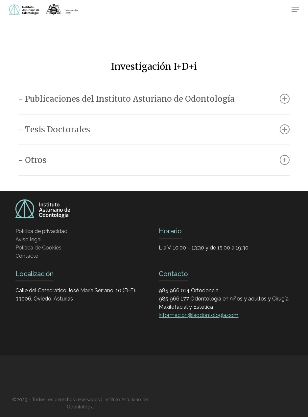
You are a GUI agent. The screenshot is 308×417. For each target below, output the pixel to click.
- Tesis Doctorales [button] (153, 129)
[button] (295, 10)
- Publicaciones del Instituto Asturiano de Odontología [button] (153, 99)
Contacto (26, 256)
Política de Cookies (38, 248)
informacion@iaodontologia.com (198, 315)
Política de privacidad (41, 231)
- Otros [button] (153, 160)
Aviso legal (28, 239)
